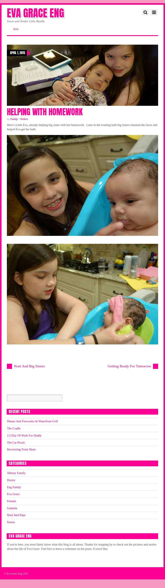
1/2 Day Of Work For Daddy (24, 435)
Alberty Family (16, 473)
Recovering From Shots (21, 449)
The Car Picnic (16, 442)
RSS (15, 29)
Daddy (14, 119)
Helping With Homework (44, 112)
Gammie (12, 508)
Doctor (11, 480)
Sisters (24, 119)
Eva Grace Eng (14, 573)
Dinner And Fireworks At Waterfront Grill (32, 421)
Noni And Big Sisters (29, 366)
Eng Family (14, 487)
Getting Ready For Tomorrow (129, 366)
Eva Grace (13, 494)
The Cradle (13, 428)
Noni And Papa (16, 515)
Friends (11, 501)
